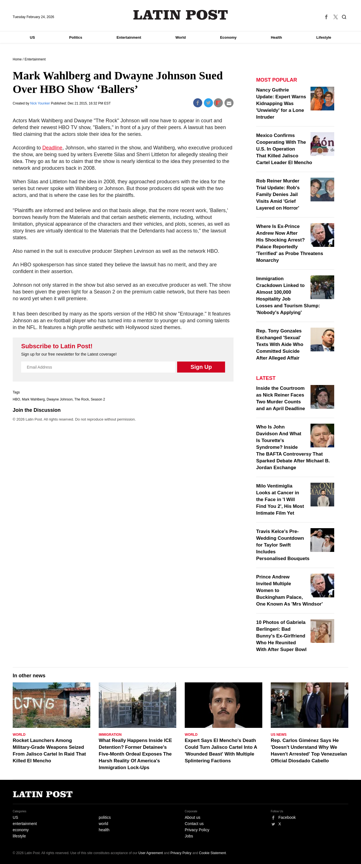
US (32, 37)
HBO (16, 399)
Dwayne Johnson (59, 399)
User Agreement (150, 853)
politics (105, 817)
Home (17, 59)
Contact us (194, 823)
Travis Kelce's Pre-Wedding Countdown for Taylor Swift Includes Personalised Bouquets (282, 545)
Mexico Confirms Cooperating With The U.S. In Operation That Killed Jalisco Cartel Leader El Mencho (284, 149)
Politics (75, 37)
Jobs (189, 836)
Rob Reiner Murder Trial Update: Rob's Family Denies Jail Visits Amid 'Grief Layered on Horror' (278, 194)
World (180, 37)
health (104, 830)
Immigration (110, 735)
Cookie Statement (212, 853)
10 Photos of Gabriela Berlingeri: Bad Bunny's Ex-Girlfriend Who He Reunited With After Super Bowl (281, 636)
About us (192, 817)
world (103, 823)
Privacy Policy (197, 830)
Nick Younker (40, 103)
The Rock (81, 399)
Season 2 (98, 399)
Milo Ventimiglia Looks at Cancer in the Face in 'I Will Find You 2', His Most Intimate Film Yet (280, 499)
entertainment (25, 823)
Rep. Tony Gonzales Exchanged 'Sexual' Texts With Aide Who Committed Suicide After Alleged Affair (279, 344)
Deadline (52, 148)
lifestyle (19, 836)
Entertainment (128, 37)
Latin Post (180, 15)
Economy (228, 37)
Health (276, 37)
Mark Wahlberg (33, 399)
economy (21, 830)
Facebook (287, 817)
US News (279, 735)
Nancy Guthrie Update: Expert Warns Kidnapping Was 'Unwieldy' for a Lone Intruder (281, 103)
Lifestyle (323, 37)
